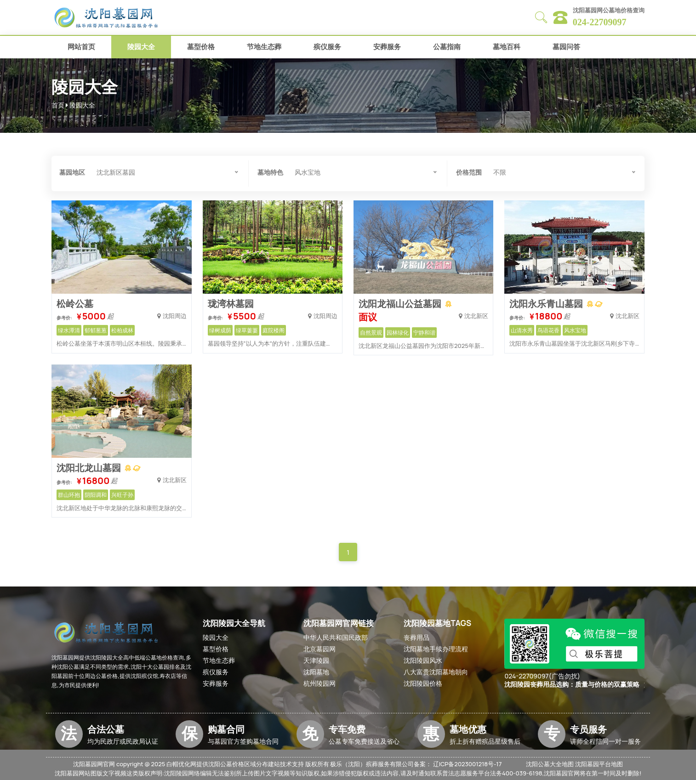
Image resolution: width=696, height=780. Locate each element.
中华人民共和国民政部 (335, 637)
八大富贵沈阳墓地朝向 (436, 671)
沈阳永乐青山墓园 (547, 303)
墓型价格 (201, 46)
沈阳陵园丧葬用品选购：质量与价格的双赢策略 (571, 685)
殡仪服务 (327, 46)
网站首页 (81, 46)
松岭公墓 (75, 303)
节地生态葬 (264, 46)
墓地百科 (506, 46)
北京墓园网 (319, 648)
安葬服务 (387, 46)
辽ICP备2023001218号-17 (467, 764)
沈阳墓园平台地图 (599, 764)
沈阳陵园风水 (423, 660)
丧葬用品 (416, 637)
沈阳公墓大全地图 (550, 764)
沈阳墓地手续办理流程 (436, 648)
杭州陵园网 (319, 683)
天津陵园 (316, 660)
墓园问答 (566, 46)
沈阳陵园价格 (423, 683)
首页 (57, 105)
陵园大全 (141, 46)
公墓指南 (447, 46)
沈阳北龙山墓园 (90, 467)
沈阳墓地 (316, 671)
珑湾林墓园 (231, 303)
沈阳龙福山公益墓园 (401, 303)
